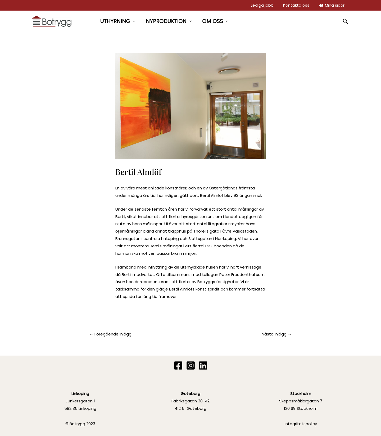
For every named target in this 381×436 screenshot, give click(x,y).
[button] (345, 21)
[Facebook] (178, 365)
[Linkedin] (203, 365)
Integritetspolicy (301, 423)
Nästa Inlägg (277, 334)
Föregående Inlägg (110, 334)
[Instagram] (190, 365)
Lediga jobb (262, 5)
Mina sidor (331, 5)
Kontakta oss (296, 5)
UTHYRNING (115, 21)
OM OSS (212, 21)
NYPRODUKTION (166, 21)
